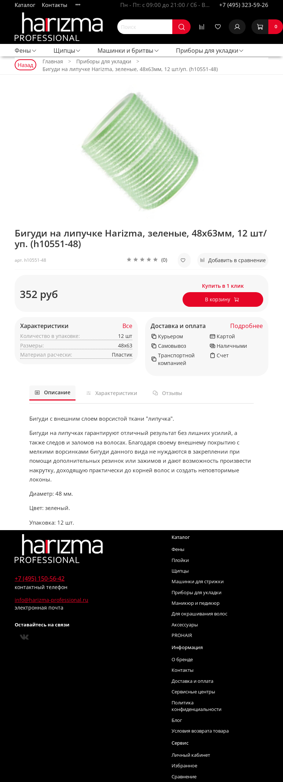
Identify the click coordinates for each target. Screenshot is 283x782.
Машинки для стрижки (198, 581)
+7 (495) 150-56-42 (40, 578)
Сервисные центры (193, 692)
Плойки (180, 560)
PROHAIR (182, 635)
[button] (146, 260)
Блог (177, 720)
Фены (26, 50)
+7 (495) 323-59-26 (243, 4)
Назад (25, 64)
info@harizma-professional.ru (51, 599)
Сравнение (184, 777)
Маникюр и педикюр (196, 603)
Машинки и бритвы (128, 50)
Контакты (54, 4)
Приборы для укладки (210, 50)
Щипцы (67, 50)
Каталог (25, 4)
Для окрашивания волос (199, 614)
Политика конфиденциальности (196, 706)
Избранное (184, 766)
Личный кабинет (191, 755)
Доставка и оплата (178, 326)
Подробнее (246, 326)
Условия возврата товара (200, 731)
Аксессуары (185, 625)
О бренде (182, 659)
